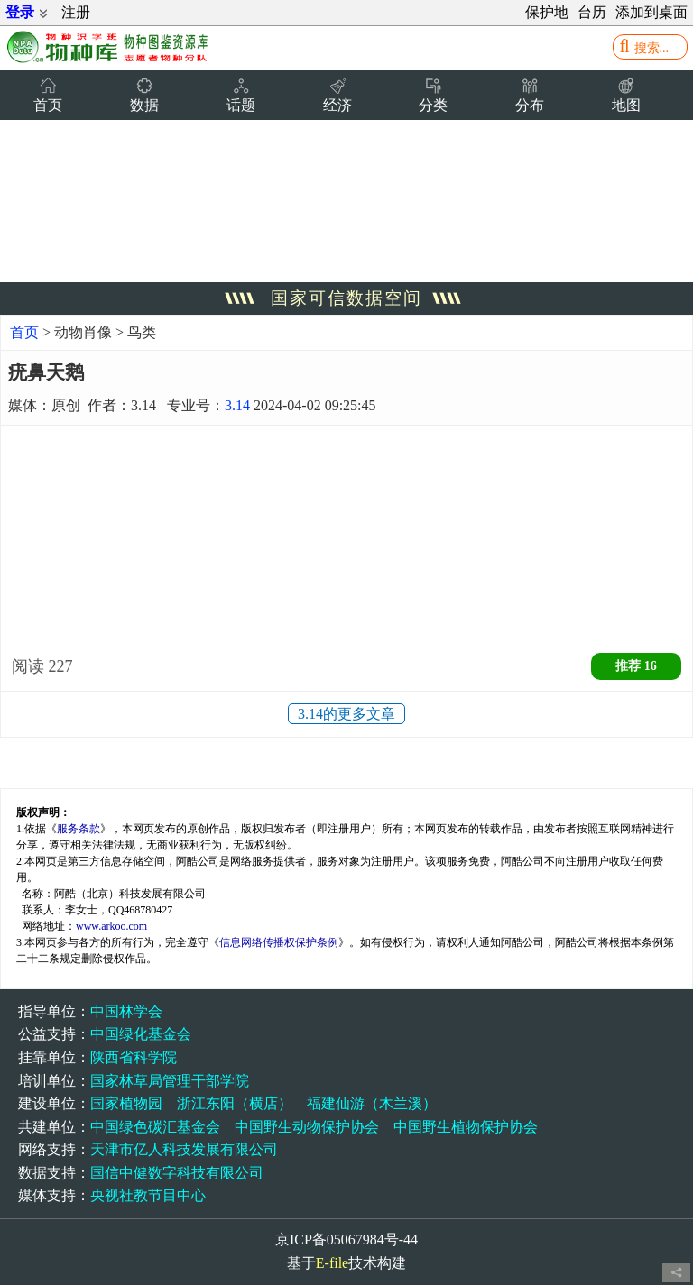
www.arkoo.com (111, 926)
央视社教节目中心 (148, 1195)
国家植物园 (126, 1103)
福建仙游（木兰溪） (372, 1103)
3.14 (237, 405)
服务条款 (78, 828)
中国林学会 (126, 1011)
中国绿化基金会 (140, 1034)
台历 (592, 12)
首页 (24, 332)
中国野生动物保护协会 (307, 1126)
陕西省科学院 (133, 1057)
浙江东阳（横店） (234, 1103)
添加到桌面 (651, 12)
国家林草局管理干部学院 (169, 1080)
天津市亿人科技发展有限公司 (184, 1149)
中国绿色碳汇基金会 (155, 1126)
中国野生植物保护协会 (465, 1126)
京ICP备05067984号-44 (346, 1239)
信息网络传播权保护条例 (278, 942)
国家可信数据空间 (346, 298)
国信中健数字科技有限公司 (176, 1172)
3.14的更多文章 (346, 713)
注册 (75, 12)
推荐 (636, 666)
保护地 (546, 12)
